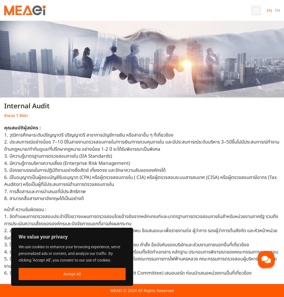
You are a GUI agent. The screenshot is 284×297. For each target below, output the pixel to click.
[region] (72, 257)
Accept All (72, 274)
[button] (256, 11)
